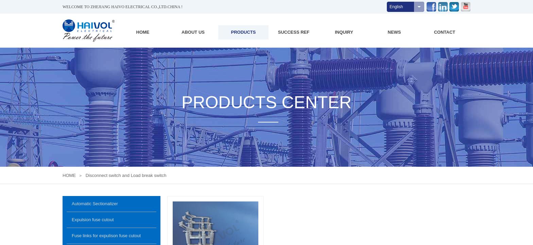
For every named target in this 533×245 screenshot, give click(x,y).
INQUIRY (344, 32)
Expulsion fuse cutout (93, 219)
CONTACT (444, 32)
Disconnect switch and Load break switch (126, 175)
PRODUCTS (243, 32)
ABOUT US (193, 32)
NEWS (394, 32)
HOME (143, 32)
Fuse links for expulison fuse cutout (106, 235)
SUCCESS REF (293, 32)
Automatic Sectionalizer (95, 203)
